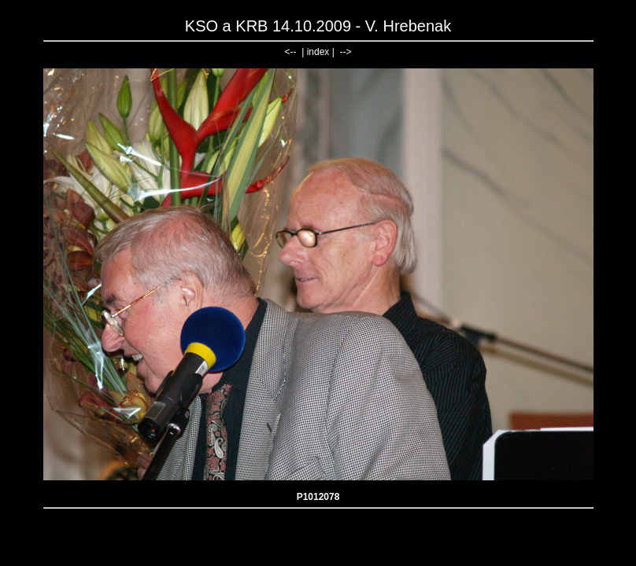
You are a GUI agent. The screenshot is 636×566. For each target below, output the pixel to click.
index (318, 51)
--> (345, 51)
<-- (291, 51)
